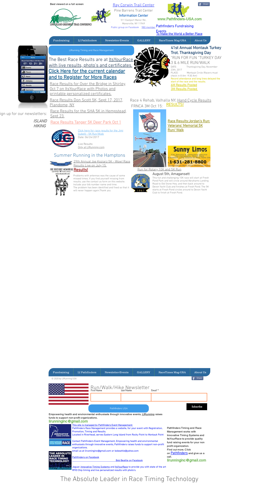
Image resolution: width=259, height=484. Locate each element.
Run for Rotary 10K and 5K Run (159, 170)
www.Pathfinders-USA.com (179, 19)
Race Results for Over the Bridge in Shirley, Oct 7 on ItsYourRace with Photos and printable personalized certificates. (88, 89)
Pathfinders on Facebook (85, 457)
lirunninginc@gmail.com (68, 421)
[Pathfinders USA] (118, 408)
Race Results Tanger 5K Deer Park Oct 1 (85, 122)
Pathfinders (179, 453)
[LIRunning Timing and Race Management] (91, 50)
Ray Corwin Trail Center (133, 5)
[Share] (204, 4)
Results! (81, 170)
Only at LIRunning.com (91, 147)
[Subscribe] (196, 406)
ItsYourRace (121, 467)
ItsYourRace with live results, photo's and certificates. (91, 62)
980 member (148, 27)
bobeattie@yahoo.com (127, 450)
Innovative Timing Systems (95, 467)
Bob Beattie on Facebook (107, 460)
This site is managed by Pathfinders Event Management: (102, 425)
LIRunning (148, 414)
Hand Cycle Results (194, 100)
